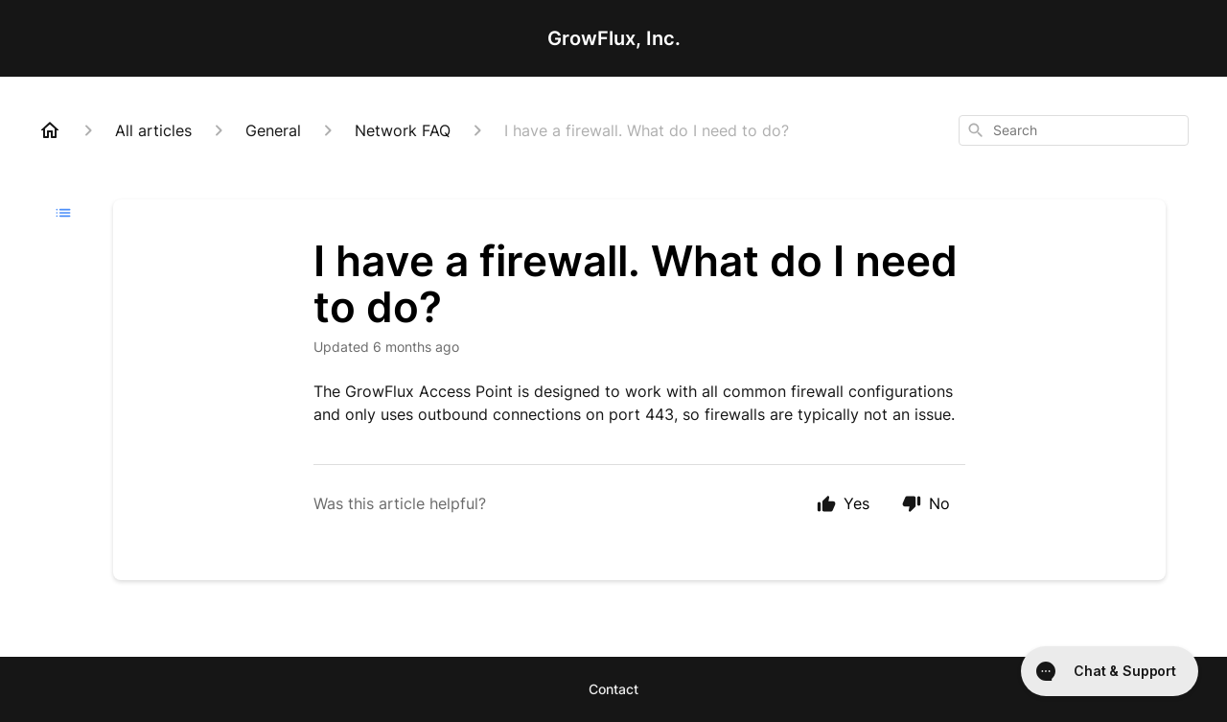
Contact (613, 689)
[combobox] (1074, 130)
